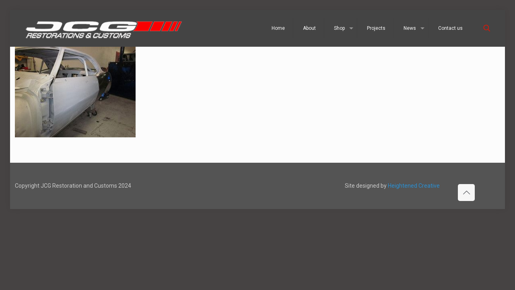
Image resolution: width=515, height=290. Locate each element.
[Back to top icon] (466, 192)
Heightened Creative (414, 185)
